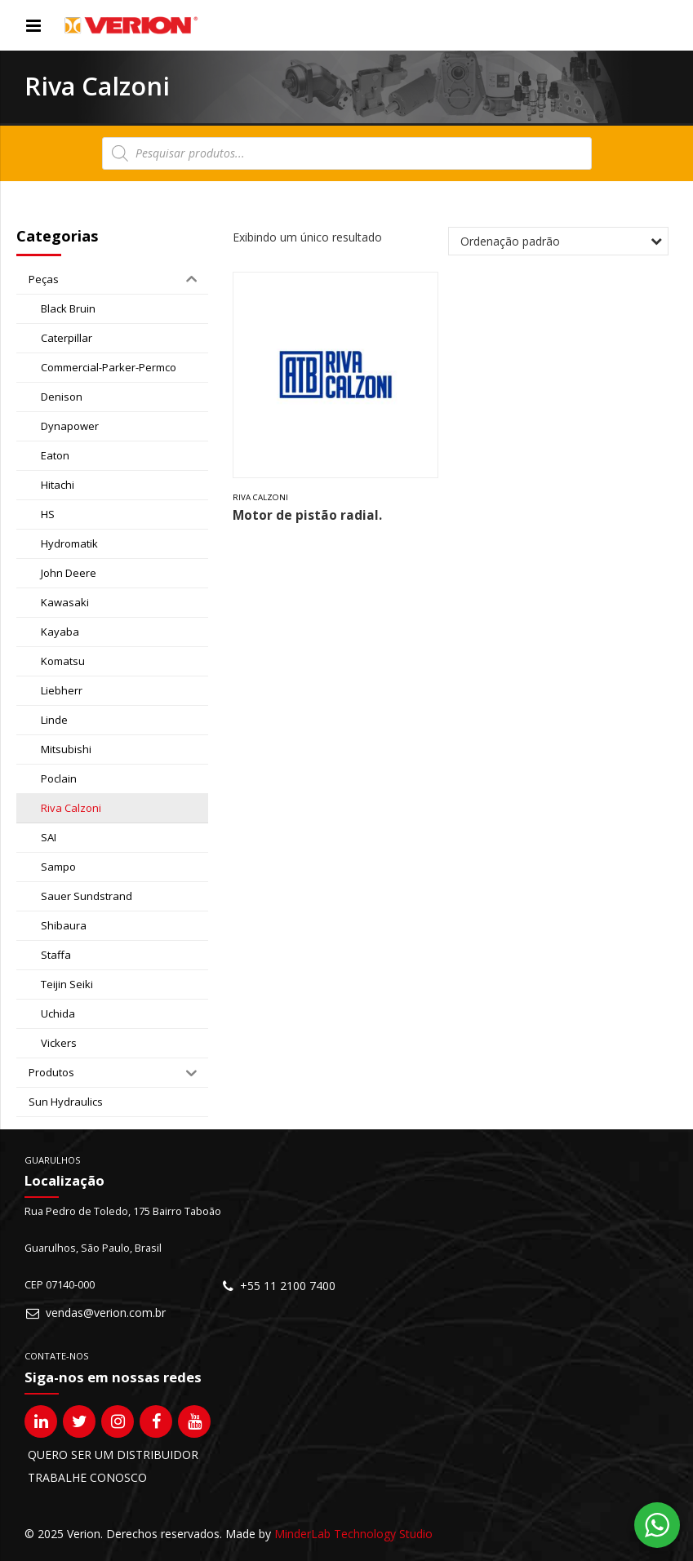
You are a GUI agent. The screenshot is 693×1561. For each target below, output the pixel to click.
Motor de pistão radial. (307, 515)
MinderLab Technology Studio (353, 1533)
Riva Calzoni (260, 497)
